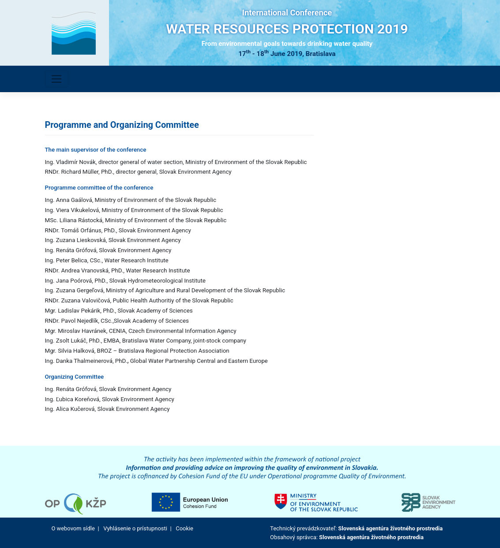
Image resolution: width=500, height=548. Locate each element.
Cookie (184, 528)
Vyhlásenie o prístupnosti (135, 528)
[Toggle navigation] (56, 79)
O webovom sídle (73, 528)
